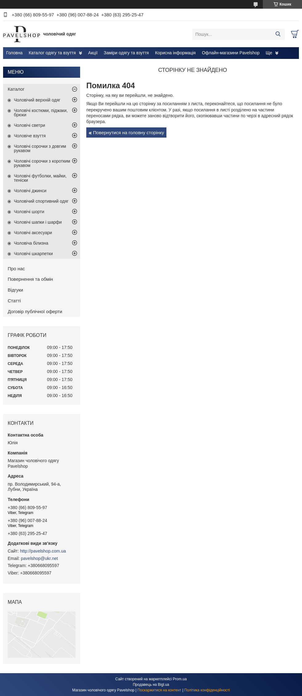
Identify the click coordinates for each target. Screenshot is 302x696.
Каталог (16, 89)
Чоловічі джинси (30, 190)
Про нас (16, 268)
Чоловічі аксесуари (33, 232)
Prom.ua (180, 679)
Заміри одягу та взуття (126, 52)
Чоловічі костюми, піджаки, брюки (41, 112)
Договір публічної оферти (35, 311)
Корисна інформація (175, 52)
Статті (14, 300)
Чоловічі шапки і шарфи (38, 222)
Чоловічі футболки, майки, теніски (40, 178)
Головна (14, 52)
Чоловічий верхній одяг (37, 99)
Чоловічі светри (29, 125)
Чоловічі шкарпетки (33, 253)
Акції (92, 52)
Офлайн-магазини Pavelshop (230, 52)
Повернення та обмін (30, 279)
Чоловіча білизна (31, 243)
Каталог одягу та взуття (52, 52)
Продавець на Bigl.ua (151, 684)
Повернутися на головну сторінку (128, 132)
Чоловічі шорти (29, 211)
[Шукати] (278, 34)
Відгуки (15, 289)
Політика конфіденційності (207, 690)
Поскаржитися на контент (159, 690)
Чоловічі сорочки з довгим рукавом (40, 148)
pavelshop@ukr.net (39, 558)
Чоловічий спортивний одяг (41, 201)
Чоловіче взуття (30, 135)
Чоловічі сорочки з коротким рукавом (42, 163)
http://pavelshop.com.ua (43, 551)
